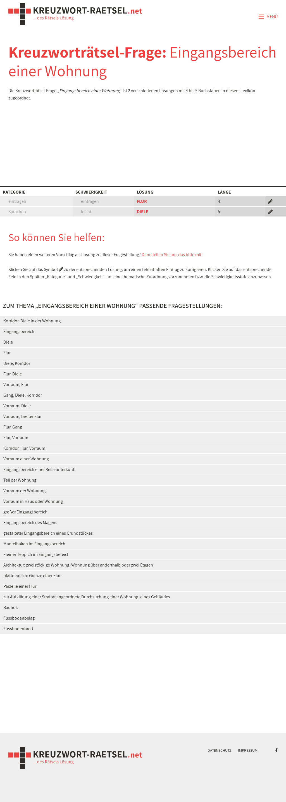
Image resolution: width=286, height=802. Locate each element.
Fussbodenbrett (18, 629)
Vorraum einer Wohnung (26, 459)
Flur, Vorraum (15, 438)
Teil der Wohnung (19, 480)
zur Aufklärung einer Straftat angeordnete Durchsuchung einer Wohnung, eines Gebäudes (86, 597)
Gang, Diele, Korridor (22, 395)
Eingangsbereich (18, 331)
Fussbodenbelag (19, 618)
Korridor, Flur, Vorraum (24, 448)
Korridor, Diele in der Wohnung (32, 321)
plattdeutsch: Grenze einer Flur (32, 576)
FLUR (142, 201)
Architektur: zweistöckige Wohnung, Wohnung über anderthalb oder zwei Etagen (78, 565)
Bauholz (11, 607)
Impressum (248, 750)
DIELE (142, 212)
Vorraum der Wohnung (24, 491)
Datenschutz (220, 750)
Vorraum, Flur (15, 384)
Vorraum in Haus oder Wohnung (33, 501)
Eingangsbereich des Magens (30, 522)
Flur (7, 353)
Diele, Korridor (16, 363)
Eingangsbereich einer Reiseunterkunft (39, 469)
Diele (8, 342)
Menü (268, 17)
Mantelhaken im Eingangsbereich (34, 544)
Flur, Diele (12, 374)
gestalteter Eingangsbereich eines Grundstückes (48, 533)
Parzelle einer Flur (19, 586)
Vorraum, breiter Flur (22, 416)
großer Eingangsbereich (25, 512)
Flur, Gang (12, 427)
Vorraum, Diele (17, 406)
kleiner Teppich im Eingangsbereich (36, 554)
